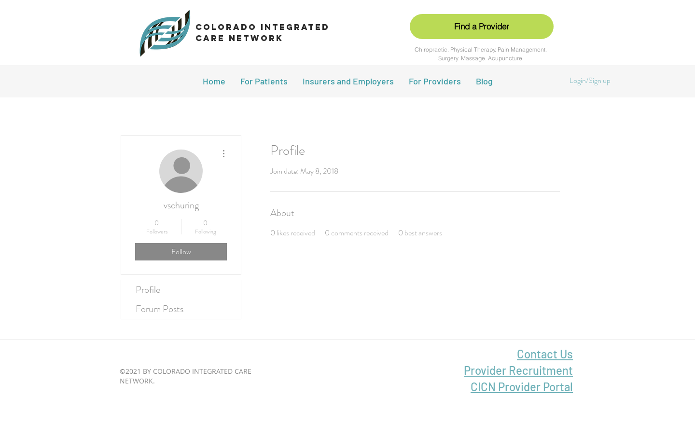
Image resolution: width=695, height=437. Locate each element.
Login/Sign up (590, 80)
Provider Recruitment (518, 370)
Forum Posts (159, 309)
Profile (148, 290)
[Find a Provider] (482, 26)
